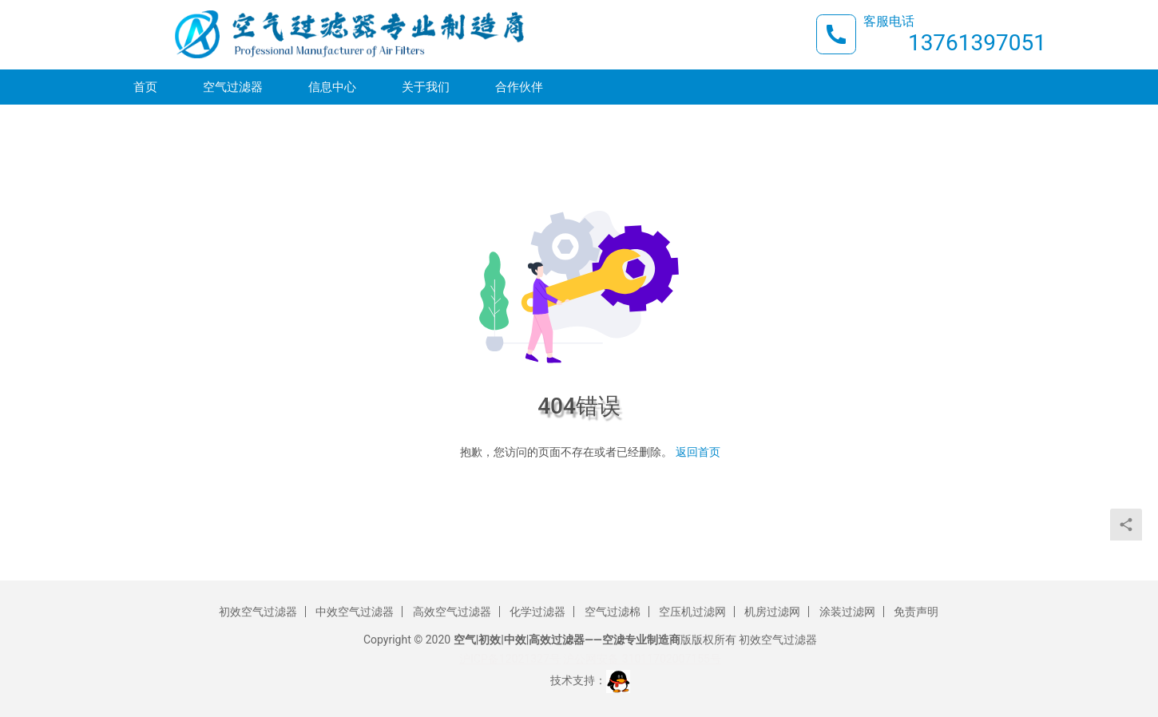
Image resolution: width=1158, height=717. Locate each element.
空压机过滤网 (692, 611)
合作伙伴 (519, 89)
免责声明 (916, 611)
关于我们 (426, 89)
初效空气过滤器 (258, 611)
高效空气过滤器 (452, 611)
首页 (145, 89)
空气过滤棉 (612, 611)
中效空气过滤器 (354, 611)
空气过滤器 (233, 89)
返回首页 (698, 452)
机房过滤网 (772, 611)
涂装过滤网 (847, 611)
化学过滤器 (537, 611)
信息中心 (332, 89)
